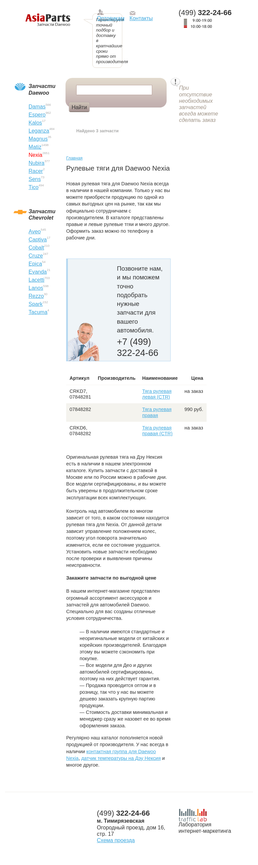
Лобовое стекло (114, 118)
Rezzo (36, 296)
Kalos (35, 123)
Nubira (36, 163)
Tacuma (38, 312)
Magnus (38, 139)
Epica (35, 264)
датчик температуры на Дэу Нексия (121, 758)
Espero (37, 115)
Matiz (35, 147)
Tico (34, 187)
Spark (36, 304)
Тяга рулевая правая (156, 412)
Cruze (36, 256)
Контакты (141, 18)
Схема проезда (116, 840)
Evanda (38, 272)
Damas (37, 106)
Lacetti (36, 280)
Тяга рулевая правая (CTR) (157, 430)
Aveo (35, 231)
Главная (74, 158)
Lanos (36, 288)
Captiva (38, 239)
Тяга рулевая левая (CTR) (156, 394)
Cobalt (36, 248)
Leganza (39, 131)
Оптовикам (111, 18)
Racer (36, 171)
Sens (35, 179)
